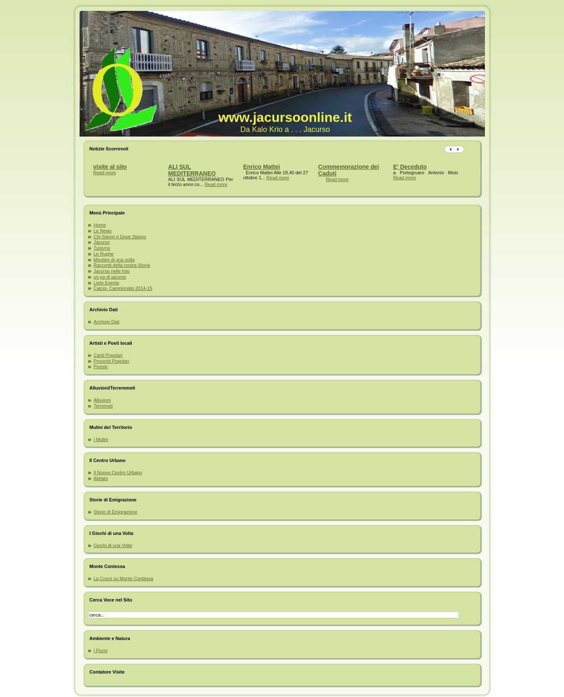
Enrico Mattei (261, 166)
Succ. (449, 149)
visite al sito (110, 166)
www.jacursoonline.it (285, 117)
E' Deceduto (410, 166)
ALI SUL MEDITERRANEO (192, 170)
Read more (104, 172)
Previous (459, 149)
